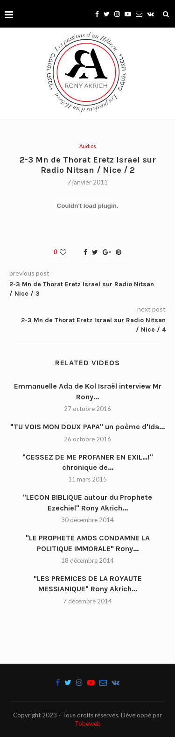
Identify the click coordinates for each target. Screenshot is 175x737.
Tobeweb (88, 723)
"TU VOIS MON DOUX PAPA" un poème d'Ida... (87, 426)
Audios (87, 146)
